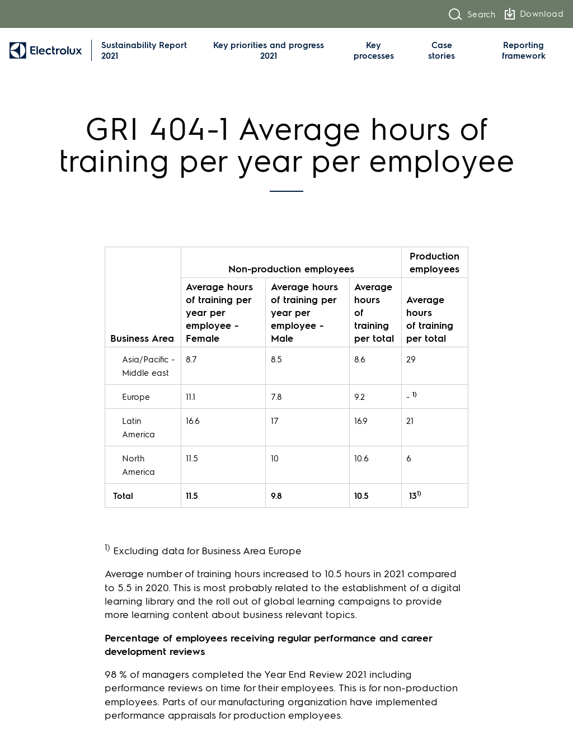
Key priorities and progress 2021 (268, 50)
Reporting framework (524, 50)
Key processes (374, 50)
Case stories (441, 50)
